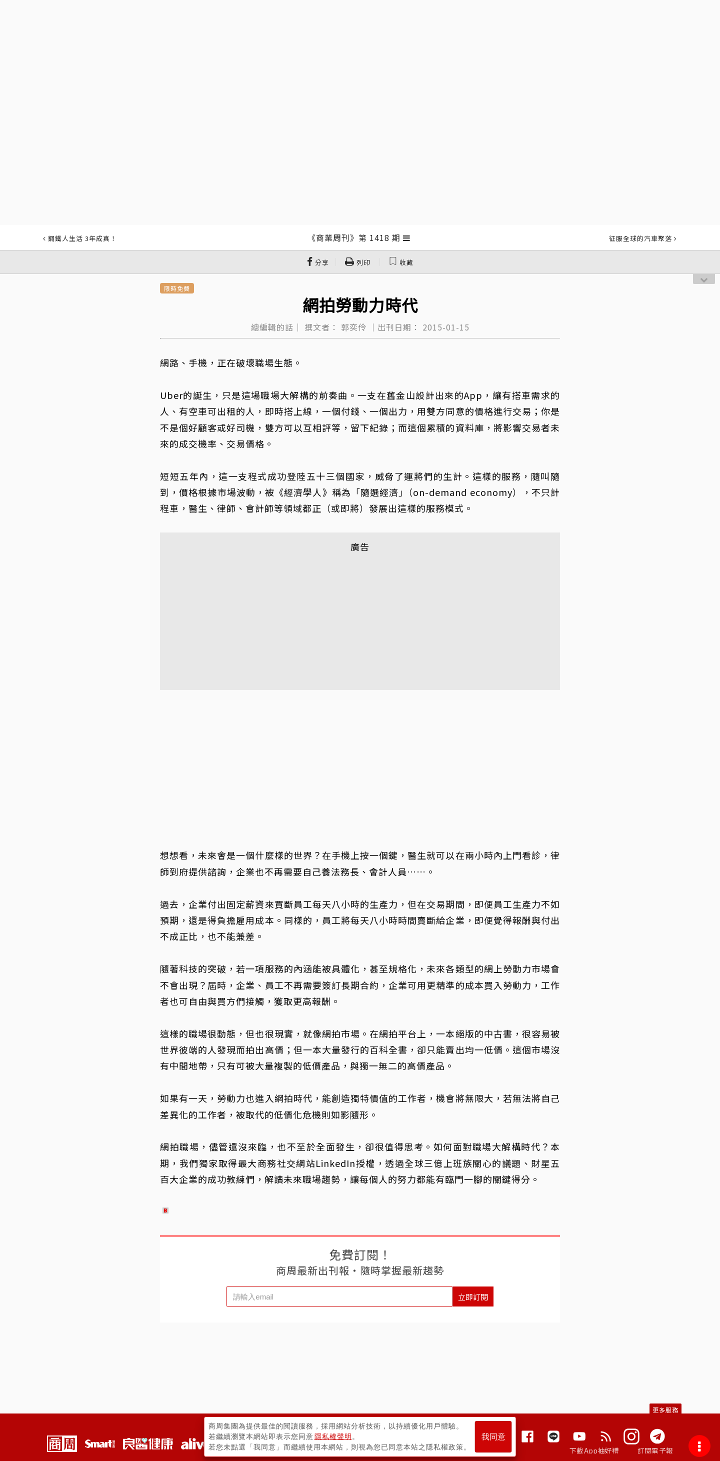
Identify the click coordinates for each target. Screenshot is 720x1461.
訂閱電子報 (655, 1451)
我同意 (494, 1436)
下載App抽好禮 (594, 1451)
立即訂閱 (473, 1297)
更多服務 (665, 1410)
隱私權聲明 (333, 1436)
